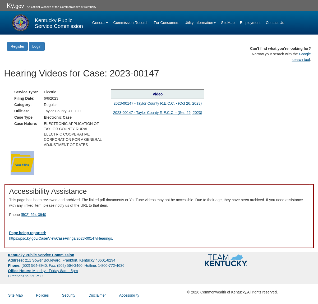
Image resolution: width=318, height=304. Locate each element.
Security (69, 295)
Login (36, 46)
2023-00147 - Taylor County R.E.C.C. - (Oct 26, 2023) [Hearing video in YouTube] (158, 103)
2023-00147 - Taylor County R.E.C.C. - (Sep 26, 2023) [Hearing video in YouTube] (157, 112)
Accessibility (129, 295)
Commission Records (131, 23)
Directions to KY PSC (25, 276)
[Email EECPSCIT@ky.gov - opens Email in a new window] (159, 235)
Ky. (15, 5)
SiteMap (227, 23)
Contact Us (275, 23)
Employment (250, 23)
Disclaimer (97, 295)
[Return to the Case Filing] (22, 162)
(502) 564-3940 (33, 215)
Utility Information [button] (200, 23)
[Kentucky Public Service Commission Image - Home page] (47, 23)
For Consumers (166, 23)
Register (17, 46)
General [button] (100, 23)
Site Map (15, 295)
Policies (42, 295)
